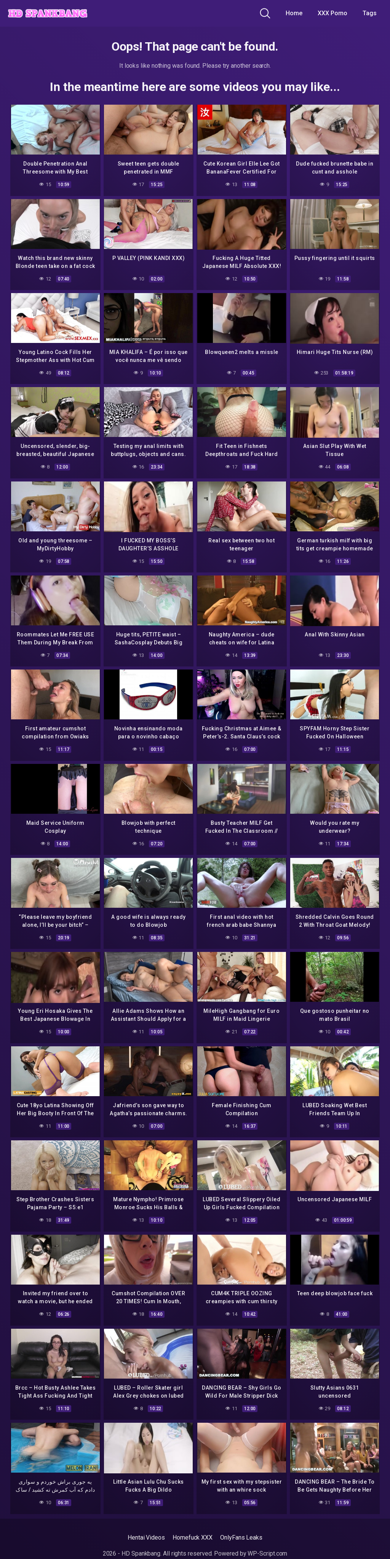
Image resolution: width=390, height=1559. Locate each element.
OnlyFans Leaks (241, 1534)
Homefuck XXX (193, 1534)
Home (294, 13)
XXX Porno (332, 13)
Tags (370, 13)
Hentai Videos (146, 1534)
